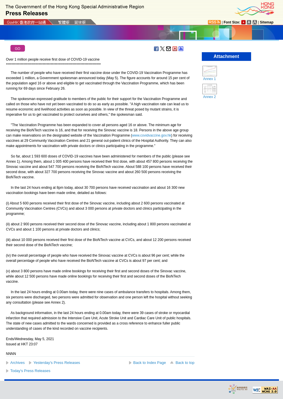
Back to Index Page (149, 362)
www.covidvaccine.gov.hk (151, 135)
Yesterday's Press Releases (56, 362)
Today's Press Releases (30, 371)
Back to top (184, 362)
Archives (17, 362)
